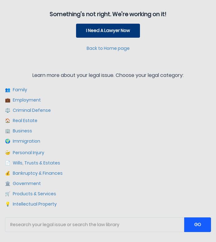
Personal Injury (24, 152)
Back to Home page (108, 48)
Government (23, 183)
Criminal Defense (28, 110)
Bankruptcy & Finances (34, 173)
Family (16, 90)
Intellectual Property (31, 204)
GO (197, 224)
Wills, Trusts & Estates (32, 163)
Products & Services (30, 194)
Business (18, 131)
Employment (23, 100)
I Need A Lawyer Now (108, 30)
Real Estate (21, 120)
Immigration (22, 141)
